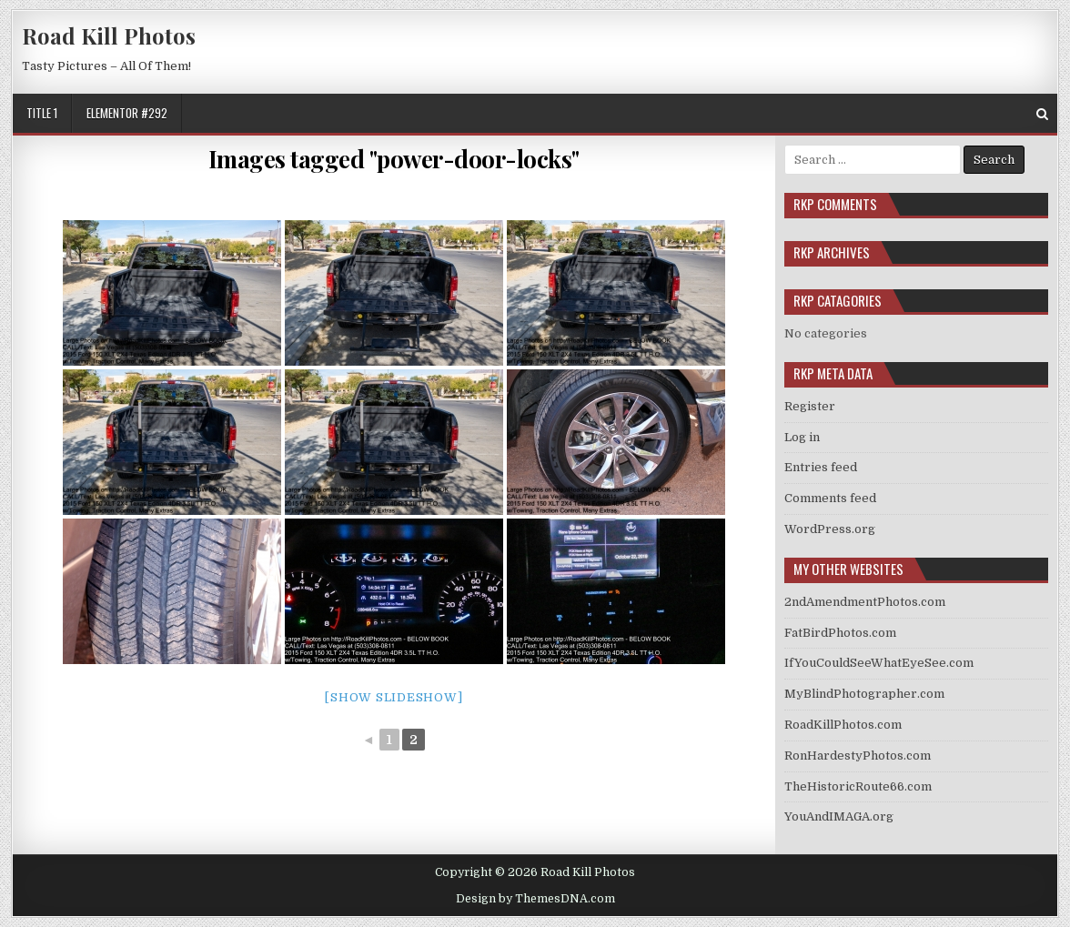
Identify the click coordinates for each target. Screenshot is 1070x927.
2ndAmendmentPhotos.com (864, 602)
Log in (802, 437)
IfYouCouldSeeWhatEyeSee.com (879, 663)
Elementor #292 (126, 113)
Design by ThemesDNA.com (535, 898)
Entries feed (820, 467)
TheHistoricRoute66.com (858, 786)
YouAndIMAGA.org (838, 816)
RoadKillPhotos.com (843, 724)
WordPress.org (829, 529)
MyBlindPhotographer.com (864, 693)
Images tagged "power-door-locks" (394, 159)
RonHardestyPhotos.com (857, 755)
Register (809, 406)
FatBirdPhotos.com (840, 633)
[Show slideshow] (393, 697)
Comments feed (830, 498)
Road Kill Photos (109, 35)
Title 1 (41, 113)
